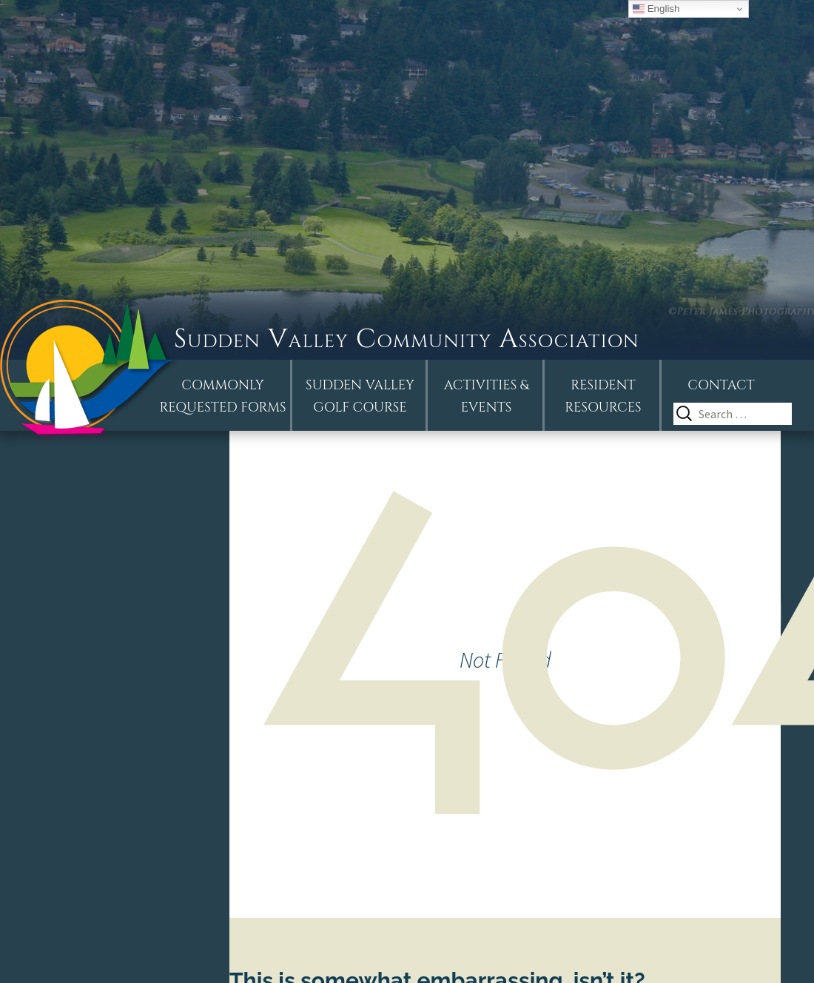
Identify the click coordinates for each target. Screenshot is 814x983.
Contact (720, 385)
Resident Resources (603, 396)
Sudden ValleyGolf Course (360, 396)
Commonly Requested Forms (223, 396)
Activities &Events (486, 396)
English (656, 9)
